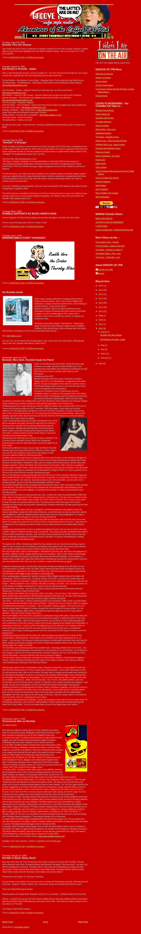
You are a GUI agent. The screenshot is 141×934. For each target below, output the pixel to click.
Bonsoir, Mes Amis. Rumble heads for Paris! (28, 360)
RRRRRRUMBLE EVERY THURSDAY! (24, 238)
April (103, 349)
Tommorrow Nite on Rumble (18, 721)
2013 (100, 298)
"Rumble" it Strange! (14, 142)
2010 (100, 311)
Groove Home (101, 96)
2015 (100, 290)
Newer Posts (7, 922)
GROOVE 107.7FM (104, 270)
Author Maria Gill (103, 114)
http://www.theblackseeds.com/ (52, 836)
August (104, 332)
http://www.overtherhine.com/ (34, 107)
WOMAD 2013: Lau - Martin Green (110, 144)
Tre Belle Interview (103, 122)
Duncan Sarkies (102, 125)
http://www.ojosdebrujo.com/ (14, 93)
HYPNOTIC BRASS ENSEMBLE (109, 222)
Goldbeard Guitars (103, 133)
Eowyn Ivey (100, 160)
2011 (100, 307)
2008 (100, 320)
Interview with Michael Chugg (108, 148)
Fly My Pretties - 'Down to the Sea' (110, 246)
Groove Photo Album (104, 85)
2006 (100, 328)
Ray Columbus (102, 189)
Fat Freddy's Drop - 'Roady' (107, 242)
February (105, 358)
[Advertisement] (104, 412)
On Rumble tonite (12, 292)
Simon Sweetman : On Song (108, 156)
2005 (100, 363)
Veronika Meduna (103, 182)
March (104, 354)
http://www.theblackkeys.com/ (14, 85)
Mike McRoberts (102, 197)
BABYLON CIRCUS (104, 218)
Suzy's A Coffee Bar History (107, 178)
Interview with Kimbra (105, 118)
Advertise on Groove (104, 74)
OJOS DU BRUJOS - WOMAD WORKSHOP (114, 230)
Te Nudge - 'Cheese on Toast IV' (109, 250)
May (103, 345)
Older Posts (83, 922)
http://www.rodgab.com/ (47, 110)
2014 (100, 294)
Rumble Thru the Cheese (16, 44)
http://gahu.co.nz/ (14, 336)
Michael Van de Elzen (105, 110)
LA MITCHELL (102, 226)
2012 (100, 303)
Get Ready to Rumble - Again (19, 68)
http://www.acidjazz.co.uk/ (50, 115)
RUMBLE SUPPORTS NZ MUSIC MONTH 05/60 (29, 213)
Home (45, 922)
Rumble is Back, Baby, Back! (19, 858)
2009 (100, 316)
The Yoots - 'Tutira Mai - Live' (108, 257)
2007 (100, 324)
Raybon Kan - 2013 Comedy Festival (111, 141)
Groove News (101, 81)
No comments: (38, 57)
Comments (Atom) (21, 927)
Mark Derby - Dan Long (105, 129)
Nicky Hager (101, 185)
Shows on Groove (103, 78)
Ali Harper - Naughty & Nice (107, 137)
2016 (100, 286)
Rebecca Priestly (103, 152)
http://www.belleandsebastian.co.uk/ (17, 100)
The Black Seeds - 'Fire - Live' (108, 253)
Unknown (100, 273)
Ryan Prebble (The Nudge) (107, 193)
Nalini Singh (101, 163)
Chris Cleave (101, 167)
